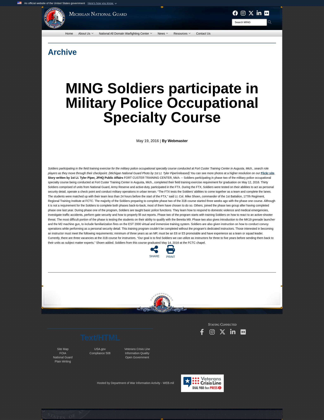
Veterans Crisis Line (137, 349)
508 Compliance (99, 353)
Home (69, 33)
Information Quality (137, 353)
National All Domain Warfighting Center (125, 33)
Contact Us (203, 33)
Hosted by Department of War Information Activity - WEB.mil (135, 383)
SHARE (154, 251)
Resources (182, 33)
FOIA (63, 353)
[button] (103, 3)
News (163, 33)
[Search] (249, 22)
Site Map (62, 349)
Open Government (137, 357)
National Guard (63, 357)
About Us (86, 33)
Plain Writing (63, 361)
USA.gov (100, 349)
